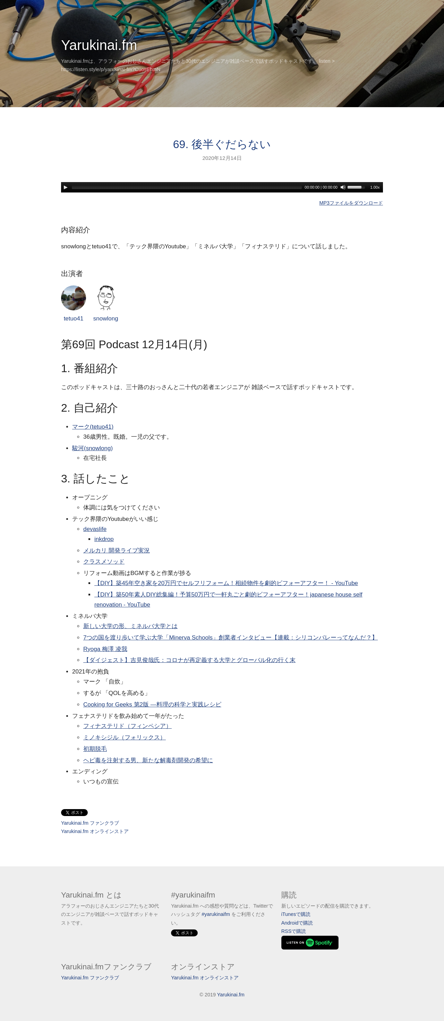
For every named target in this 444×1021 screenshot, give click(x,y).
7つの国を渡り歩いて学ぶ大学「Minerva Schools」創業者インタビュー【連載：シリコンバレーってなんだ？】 (230, 637)
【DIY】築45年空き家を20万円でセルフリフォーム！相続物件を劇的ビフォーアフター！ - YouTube (226, 583)
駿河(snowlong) (92, 448)
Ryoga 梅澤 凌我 (105, 649)
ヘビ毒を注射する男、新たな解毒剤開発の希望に (148, 760)
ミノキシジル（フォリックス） (124, 737)
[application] (222, 187)
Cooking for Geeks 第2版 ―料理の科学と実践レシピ (152, 704)
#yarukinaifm (216, 914)
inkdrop (104, 539)
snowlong (105, 303)
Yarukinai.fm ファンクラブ (90, 823)
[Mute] (343, 187)
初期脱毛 (95, 749)
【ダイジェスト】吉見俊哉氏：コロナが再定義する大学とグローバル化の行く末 (189, 660)
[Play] (65, 187)
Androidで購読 (297, 923)
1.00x (375, 187)
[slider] (187, 187)
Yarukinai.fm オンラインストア (95, 831)
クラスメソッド (104, 561)
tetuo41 (73, 303)
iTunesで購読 (296, 914)
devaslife (94, 529)
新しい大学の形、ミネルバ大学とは (130, 626)
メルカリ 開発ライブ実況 (116, 550)
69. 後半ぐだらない (222, 144)
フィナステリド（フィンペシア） (127, 726)
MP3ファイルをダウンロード (351, 203)
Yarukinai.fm (99, 45)
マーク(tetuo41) (92, 426)
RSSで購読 (293, 931)
